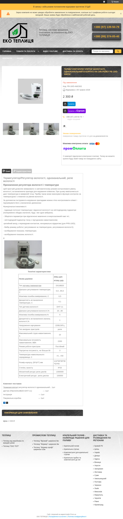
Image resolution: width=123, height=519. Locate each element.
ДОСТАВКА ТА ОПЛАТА (73, 51)
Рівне (96, 501)
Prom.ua (73, 514)
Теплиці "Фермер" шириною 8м (46, 444)
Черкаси (97, 485)
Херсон (97, 465)
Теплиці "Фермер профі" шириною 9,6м (43, 448)
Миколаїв (98, 492)
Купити (71, 104)
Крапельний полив (71, 446)
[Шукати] (118, 51)
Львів (96, 488)
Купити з (76, 111)
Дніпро (97, 456)
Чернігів (97, 498)
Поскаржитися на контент (58, 516)
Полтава (97, 482)
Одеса (97, 459)
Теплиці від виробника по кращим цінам (13, 442)
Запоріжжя (98, 469)
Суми (96, 475)
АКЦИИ (20, 58)
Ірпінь (96, 449)
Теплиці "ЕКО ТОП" (11, 446)
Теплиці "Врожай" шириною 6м (46, 441)
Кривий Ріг (98, 446)
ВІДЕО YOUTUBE (50, 51)
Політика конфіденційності (77, 516)
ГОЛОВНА (7, 51)
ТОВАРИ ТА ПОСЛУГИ (25, 51)
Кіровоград (98, 505)
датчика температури (32, 285)
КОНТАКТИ (7, 58)
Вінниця (97, 462)
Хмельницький (100, 479)
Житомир (98, 472)
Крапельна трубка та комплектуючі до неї (72, 459)
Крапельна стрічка (71, 449)
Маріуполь (98, 495)
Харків (97, 452)
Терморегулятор (10, 387)
